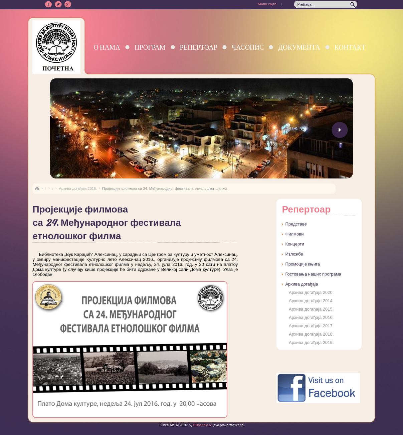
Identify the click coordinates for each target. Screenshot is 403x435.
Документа (299, 47)
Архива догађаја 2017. (311, 325)
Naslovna (36, 188)
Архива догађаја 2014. (311, 300)
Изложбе (294, 254)
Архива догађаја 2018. (311, 334)
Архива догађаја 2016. (78, 188)
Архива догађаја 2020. (311, 292)
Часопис (248, 47)
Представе (296, 224)
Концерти (294, 244)
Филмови (294, 234)
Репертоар (198, 47)
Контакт (350, 47)
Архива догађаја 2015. (311, 309)
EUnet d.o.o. (202, 425)
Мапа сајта (267, 4)
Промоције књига (302, 264)
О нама (106, 47)
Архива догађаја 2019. (311, 342)
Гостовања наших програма (313, 274)
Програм (150, 47)
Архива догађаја (301, 284)
